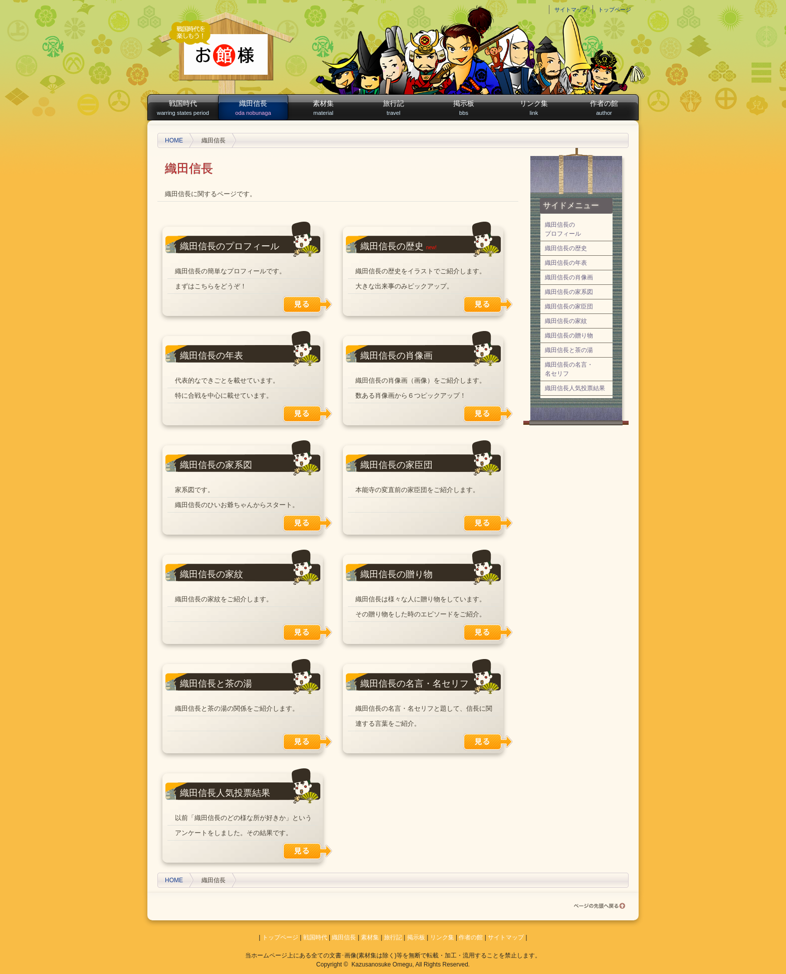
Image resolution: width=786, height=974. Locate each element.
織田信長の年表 (211, 356)
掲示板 (464, 108)
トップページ (614, 10)
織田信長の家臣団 (396, 465)
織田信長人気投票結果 (225, 793)
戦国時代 (183, 108)
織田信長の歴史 (392, 246)
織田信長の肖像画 (396, 356)
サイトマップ (570, 10)
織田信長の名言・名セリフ (414, 684)
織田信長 (253, 108)
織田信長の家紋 (211, 574)
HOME (174, 140)
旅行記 (393, 108)
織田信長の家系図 (216, 465)
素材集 (323, 108)
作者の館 (604, 108)
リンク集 (534, 108)
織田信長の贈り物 (396, 574)
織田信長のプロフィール (229, 246)
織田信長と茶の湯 (216, 684)
